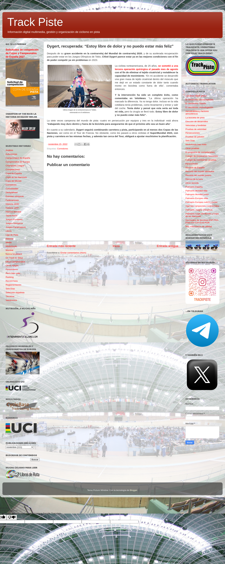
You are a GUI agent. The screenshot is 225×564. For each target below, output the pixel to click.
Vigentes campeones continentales (202, 206)
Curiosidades (12, 188)
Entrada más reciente (61, 246)
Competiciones (13, 169)
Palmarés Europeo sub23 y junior (201, 202)
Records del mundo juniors (198, 175)
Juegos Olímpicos (14, 223)
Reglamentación (13, 285)
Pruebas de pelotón (194, 137)
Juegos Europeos (14, 219)
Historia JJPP (12, 208)
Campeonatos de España (18, 158)
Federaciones (12, 200)
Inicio (116, 246)
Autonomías (11, 154)
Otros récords (192, 183)
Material (9, 239)
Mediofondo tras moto (196, 144)
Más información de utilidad (198, 226)
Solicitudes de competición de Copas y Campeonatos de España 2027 (22, 53)
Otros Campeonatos (15, 261)
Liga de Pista (12, 235)
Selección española (15, 292)
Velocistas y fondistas (195, 125)
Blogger (133, 490)
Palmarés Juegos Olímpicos (198, 210)
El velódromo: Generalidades (199, 99)
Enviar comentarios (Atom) (73, 252)
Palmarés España (194, 187)
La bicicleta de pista (195, 117)
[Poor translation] (12, 517)
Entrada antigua (167, 246)
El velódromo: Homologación (199, 107)
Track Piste (35, 22)
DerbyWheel (12, 192)
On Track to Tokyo (14, 258)
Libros (9, 231)
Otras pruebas (192, 148)
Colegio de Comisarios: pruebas (200, 160)
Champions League (15, 165)
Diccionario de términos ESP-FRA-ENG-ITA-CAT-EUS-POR (202, 221)
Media (9, 242)
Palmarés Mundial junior (197, 194)
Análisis (9, 150)
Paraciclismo (12, 269)
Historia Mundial (13, 212)
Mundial (9, 250)
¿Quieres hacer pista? (196, 96)
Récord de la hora (194, 179)
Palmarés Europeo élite (196, 198)
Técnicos (10, 296)
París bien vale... (14, 273)
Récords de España (195, 167)
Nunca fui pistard (14, 254)
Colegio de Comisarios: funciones (201, 156)
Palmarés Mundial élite (196, 190)
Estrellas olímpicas (15, 196)
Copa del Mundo (14, 181)
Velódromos (11, 300)
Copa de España (14, 173)
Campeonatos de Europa (18, 162)
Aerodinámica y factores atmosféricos (197, 112)
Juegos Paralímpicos (16, 227)
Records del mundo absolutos (199, 171)
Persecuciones (192, 133)
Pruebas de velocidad (195, 129)
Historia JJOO (12, 204)
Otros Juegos (12, 265)
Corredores (62, 148)
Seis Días (10, 288)
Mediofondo (11, 246)
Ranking (10, 277)
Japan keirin (11, 215)
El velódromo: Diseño (195, 103)
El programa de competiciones (200, 152)
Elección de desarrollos (196, 121)
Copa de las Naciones (16, 177)
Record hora (12, 281)
